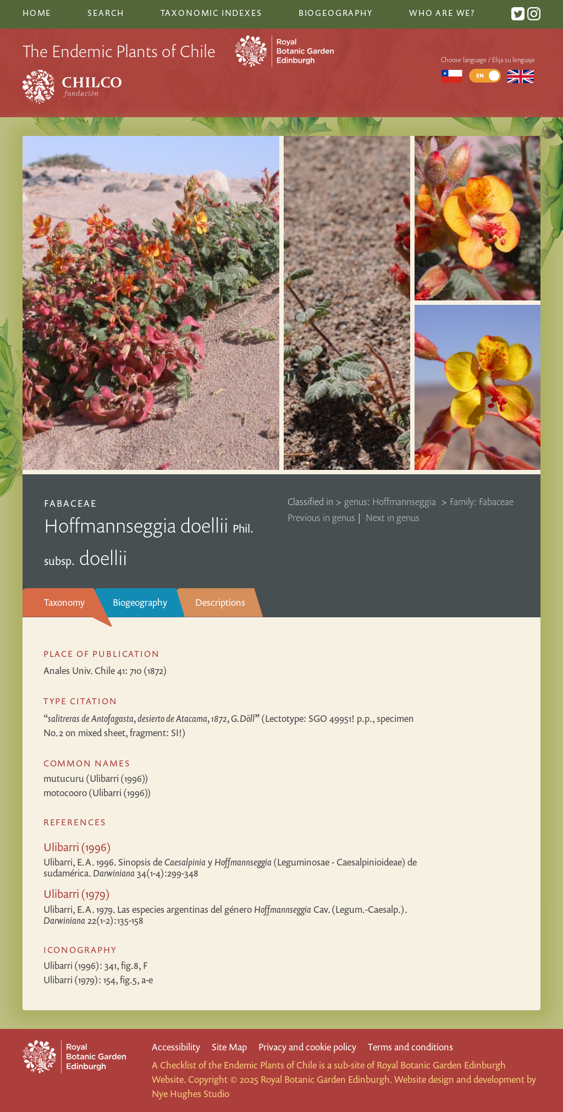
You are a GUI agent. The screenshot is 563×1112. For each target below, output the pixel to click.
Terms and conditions (410, 1046)
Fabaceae (70, 503)
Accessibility (176, 1046)
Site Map (229, 1046)
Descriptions (220, 602)
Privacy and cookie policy (307, 1046)
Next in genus (393, 517)
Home (37, 12)
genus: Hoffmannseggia (391, 501)
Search (105, 12)
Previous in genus (321, 517)
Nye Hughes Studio (190, 1093)
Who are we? (442, 12)
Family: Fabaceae (482, 501)
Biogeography (140, 602)
